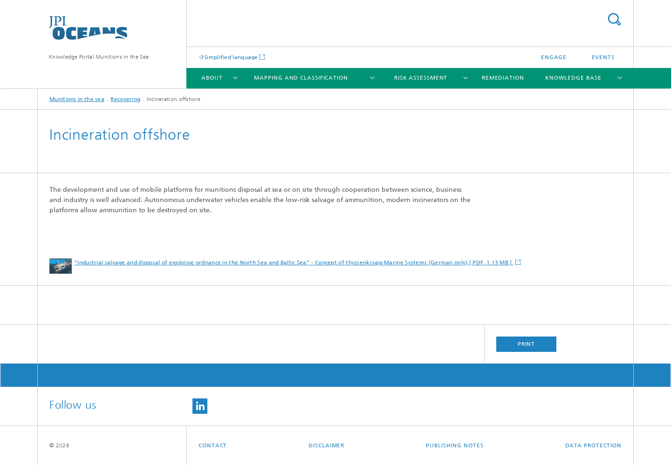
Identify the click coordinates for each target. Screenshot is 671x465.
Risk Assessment (421, 77)
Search (614, 19)
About (212, 77)
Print (526, 344)
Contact (213, 445)
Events (603, 57)
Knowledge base (573, 77)
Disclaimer (326, 445)
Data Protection (593, 445)
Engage (554, 57)
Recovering (125, 99)
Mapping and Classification (301, 77)
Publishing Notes (454, 445)
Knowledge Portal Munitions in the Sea (99, 57)
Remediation (503, 77)
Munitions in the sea (76, 99)
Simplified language (231, 57)
